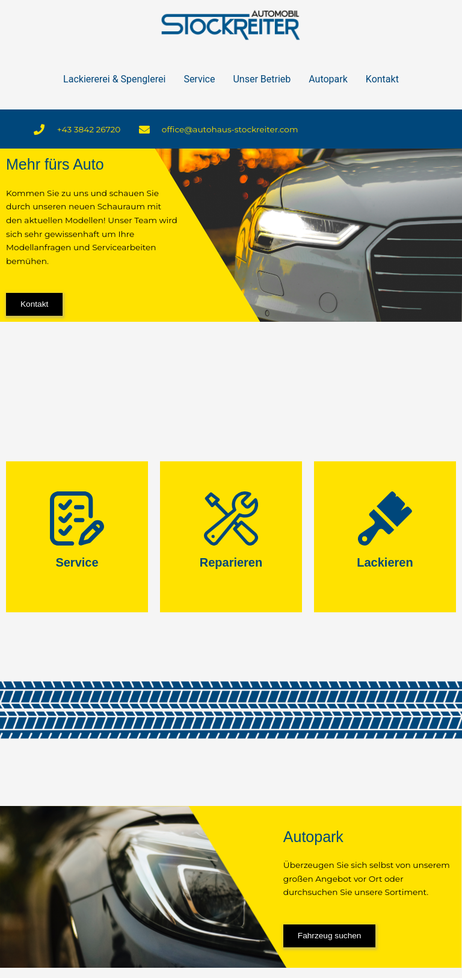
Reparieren (231, 562)
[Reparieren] (231, 518)
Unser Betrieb (262, 79)
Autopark (328, 79)
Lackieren (385, 562)
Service (199, 79)
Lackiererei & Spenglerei (114, 79)
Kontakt (382, 79)
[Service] (77, 518)
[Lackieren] (385, 518)
